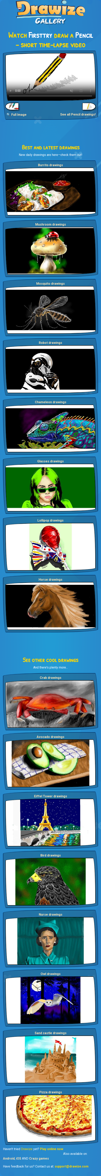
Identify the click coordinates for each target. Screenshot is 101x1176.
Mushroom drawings (50, 224)
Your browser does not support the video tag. (50, 77)
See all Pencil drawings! (78, 114)
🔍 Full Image (17, 115)
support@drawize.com (72, 1166)
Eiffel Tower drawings (50, 796)
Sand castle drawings (51, 1033)
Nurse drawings (50, 914)
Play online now (51, 1149)
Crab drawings (50, 678)
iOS (18, 1158)
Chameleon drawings (50, 402)
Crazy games (39, 1158)
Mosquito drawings (50, 283)
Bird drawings (50, 855)
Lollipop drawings (50, 520)
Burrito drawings (50, 165)
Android (9, 1158)
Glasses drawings (50, 461)
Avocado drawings (50, 737)
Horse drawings (50, 579)
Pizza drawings (50, 1092)
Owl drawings (51, 974)
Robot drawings (50, 343)
